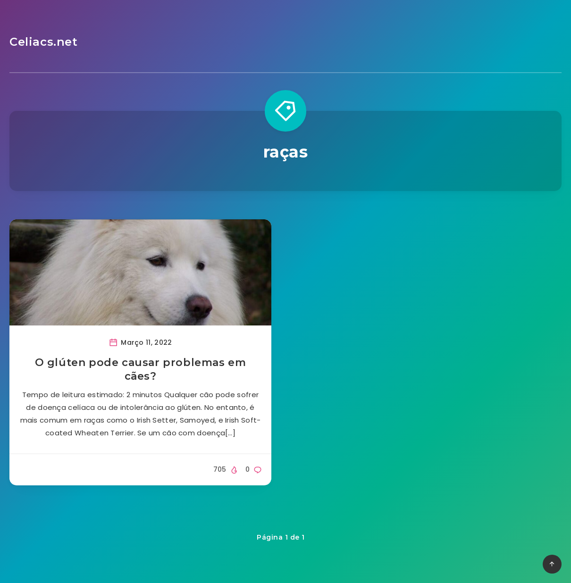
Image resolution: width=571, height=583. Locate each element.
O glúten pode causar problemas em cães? (140, 369)
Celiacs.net (43, 42)
